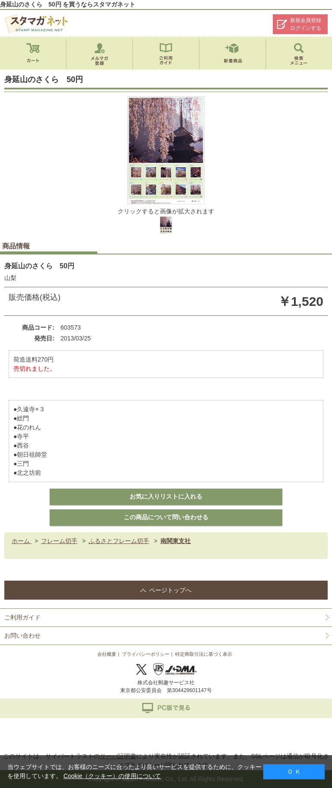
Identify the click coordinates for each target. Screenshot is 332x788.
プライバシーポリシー (145, 654)
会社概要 (106, 654)
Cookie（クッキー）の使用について (112, 775)
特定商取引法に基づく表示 (203, 654)
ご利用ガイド (22, 617)
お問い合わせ (22, 635)
